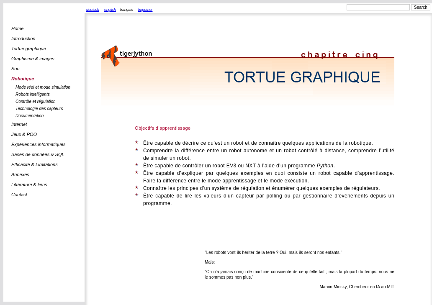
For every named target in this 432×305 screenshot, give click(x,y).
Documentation (29, 115)
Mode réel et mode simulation (42, 87)
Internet (19, 124)
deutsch (92, 10)
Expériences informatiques (38, 144)
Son (15, 68)
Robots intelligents (32, 94)
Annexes (20, 174)
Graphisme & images (32, 58)
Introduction (23, 38)
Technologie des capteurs (39, 108)
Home (17, 28)
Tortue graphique (28, 48)
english (110, 10)
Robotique (22, 78)
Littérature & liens (29, 184)
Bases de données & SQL (37, 154)
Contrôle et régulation (35, 101)
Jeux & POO (24, 134)
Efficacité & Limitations (34, 164)
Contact (19, 194)
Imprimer (145, 10)
